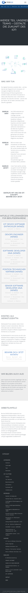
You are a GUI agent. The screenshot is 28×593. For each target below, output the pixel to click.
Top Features (9, 479)
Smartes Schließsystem (11, 496)
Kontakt (8, 577)
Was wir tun (5, 6)
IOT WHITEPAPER (9, 573)
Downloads (6, 555)
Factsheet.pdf (9, 487)
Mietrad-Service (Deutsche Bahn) (14, 498)
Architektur (8, 484)
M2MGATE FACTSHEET (10, 560)
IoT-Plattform (7, 474)
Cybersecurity (9, 489)
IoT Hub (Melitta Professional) (13, 524)
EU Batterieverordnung (11, 557)
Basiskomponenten (10, 482)
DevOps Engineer (9, 543)
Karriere (6, 538)
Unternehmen (7, 460)
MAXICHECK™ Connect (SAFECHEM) (13, 526)
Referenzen (7, 493)
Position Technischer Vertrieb (13, 549)
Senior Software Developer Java (13, 551)
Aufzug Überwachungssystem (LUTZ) (14, 521)
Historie (8, 462)
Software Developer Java (12, 546)
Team (7, 468)
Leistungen (8, 465)
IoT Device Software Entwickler (13, 541)
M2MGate (7, 476)
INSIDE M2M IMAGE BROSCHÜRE (12, 563)
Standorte (8, 470)
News (7, 580)
